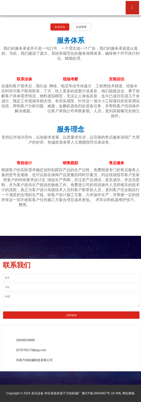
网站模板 (128, 393)
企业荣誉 (81, 26)
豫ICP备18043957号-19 (98, 393)
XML (118, 393)
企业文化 (59, 26)
